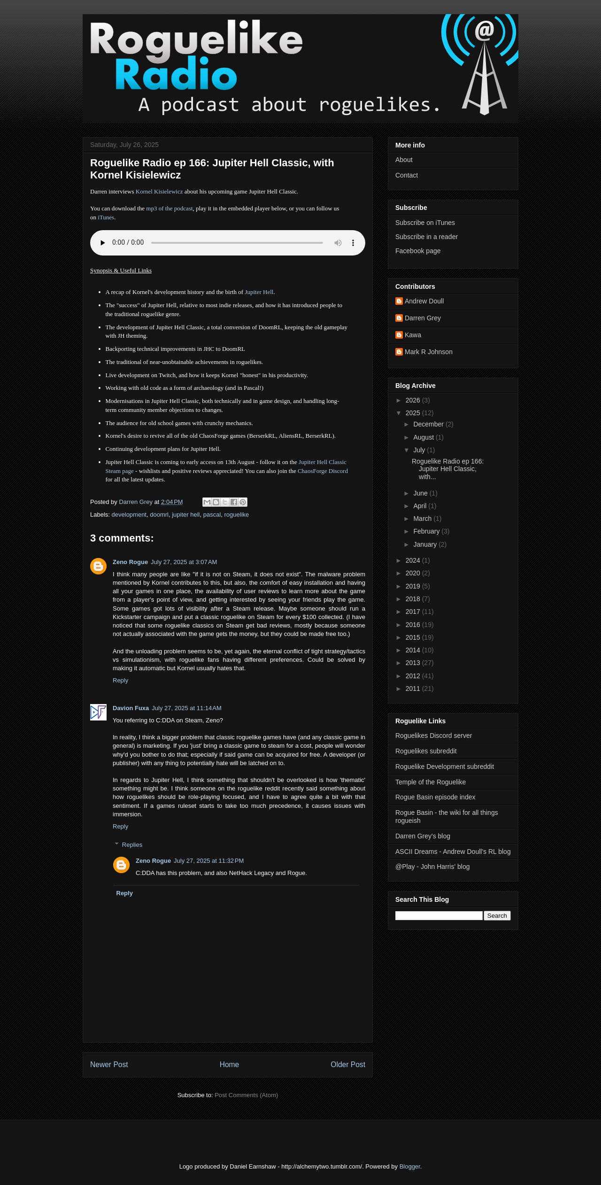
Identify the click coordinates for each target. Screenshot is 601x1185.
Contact (406, 175)
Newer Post (109, 1065)
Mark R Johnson (429, 352)
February (427, 531)
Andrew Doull (424, 301)
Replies (132, 844)
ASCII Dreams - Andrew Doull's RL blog (453, 851)
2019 (414, 586)
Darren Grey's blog (422, 836)
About (404, 159)
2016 (414, 624)
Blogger (410, 1166)
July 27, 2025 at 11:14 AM (187, 708)
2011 (414, 688)
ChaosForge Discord (323, 470)
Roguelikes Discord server (433, 735)
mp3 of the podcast (169, 208)
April (420, 506)
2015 (414, 637)
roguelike (236, 514)
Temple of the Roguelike (430, 782)
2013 (414, 662)
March (423, 518)
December (429, 424)
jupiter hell (186, 514)
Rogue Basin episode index (435, 797)
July (420, 450)
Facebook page (418, 251)
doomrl (159, 514)
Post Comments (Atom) (246, 1095)
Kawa (413, 335)
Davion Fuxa (131, 708)
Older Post (348, 1065)
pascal (212, 514)
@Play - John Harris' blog (432, 866)
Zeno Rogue (130, 561)
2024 (414, 560)
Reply (120, 680)
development (129, 514)
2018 (414, 599)
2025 (414, 413)
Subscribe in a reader (426, 236)
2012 (414, 676)
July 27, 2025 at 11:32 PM (209, 860)
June (421, 493)
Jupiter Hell (259, 291)
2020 (414, 573)
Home (229, 1065)
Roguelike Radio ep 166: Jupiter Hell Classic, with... (448, 469)
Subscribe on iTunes (425, 222)
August (424, 437)
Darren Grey (423, 318)
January (426, 544)
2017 (414, 611)
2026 (414, 400)
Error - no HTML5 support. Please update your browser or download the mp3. (227, 243)
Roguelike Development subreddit (444, 766)
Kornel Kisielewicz (159, 191)
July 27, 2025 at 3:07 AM (184, 561)
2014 (414, 650)
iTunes (106, 217)
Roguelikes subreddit (426, 751)
